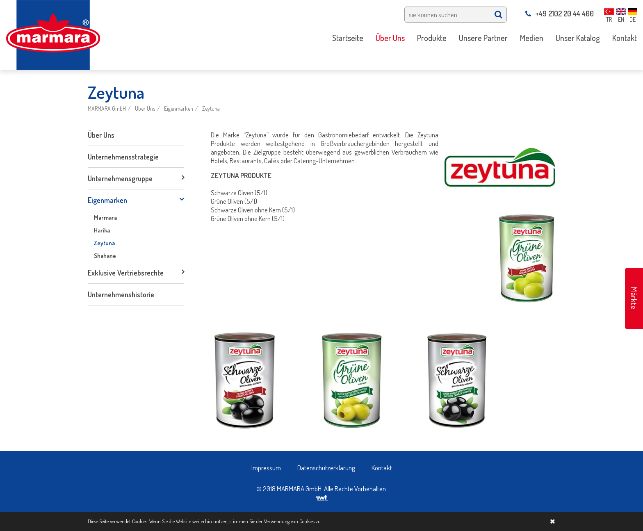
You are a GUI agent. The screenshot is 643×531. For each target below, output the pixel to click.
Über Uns (145, 108)
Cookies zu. (310, 521)
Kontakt (382, 467)
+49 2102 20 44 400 (559, 13)
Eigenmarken (178, 108)
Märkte (633, 298)
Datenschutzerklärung (326, 467)
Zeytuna (211, 108)
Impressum (266, 467)
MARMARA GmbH (107, 108)
